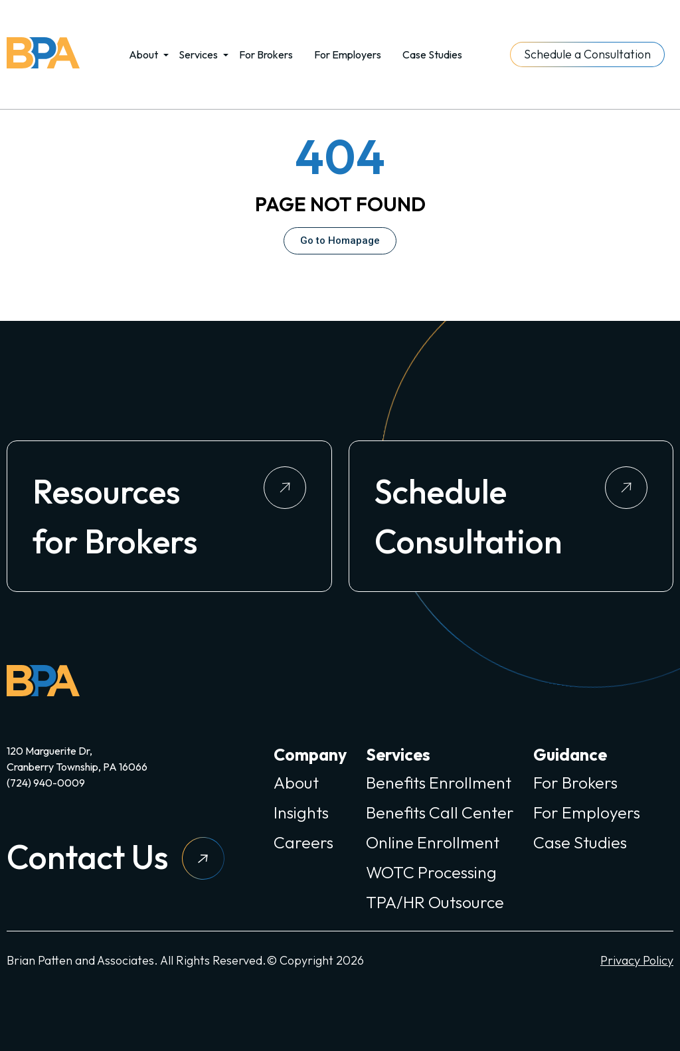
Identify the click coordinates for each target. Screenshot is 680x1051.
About (143, 54)
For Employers (347, 54)
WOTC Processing (431, 872)
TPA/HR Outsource (435, 902)
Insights (301, 812)
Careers (303, 842)
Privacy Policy (636, 960)
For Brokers (266, 54)
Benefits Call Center (440, 812)
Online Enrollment (432, 842)
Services (198, 54)
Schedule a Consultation (587, 54)
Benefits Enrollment (438, 782)
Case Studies (432, 54)
